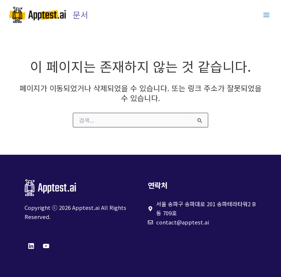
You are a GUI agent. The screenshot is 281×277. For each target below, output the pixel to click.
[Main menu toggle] (266, 14)
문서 (80, 15)
